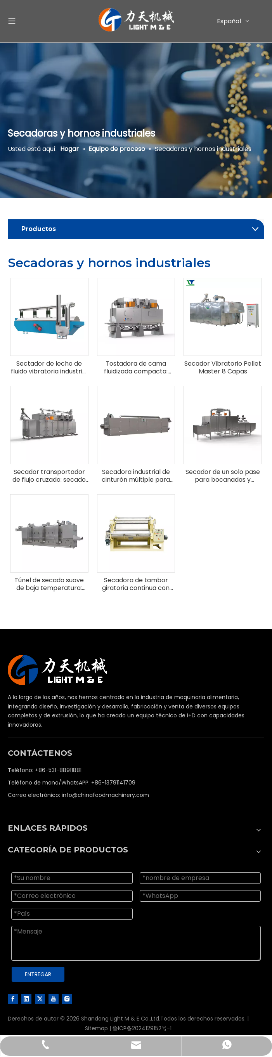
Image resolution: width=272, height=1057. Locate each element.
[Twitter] (40, 998)
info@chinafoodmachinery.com (105, 795)
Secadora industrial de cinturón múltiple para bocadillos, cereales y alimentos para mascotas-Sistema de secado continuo (136, 476)
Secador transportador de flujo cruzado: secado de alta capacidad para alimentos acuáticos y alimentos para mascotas (49, 476)
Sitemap (96, 1028)
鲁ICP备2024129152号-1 (142, 1028)
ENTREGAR (38, 974)
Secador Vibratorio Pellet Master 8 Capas (222, 367)
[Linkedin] (26, 998)
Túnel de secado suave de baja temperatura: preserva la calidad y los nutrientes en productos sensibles (49, 584)
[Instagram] (67, 998)
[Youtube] (54, 998)
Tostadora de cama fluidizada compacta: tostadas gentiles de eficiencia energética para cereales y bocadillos (136, 367)
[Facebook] (13, 998)
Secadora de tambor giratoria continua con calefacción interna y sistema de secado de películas (136, 584)
